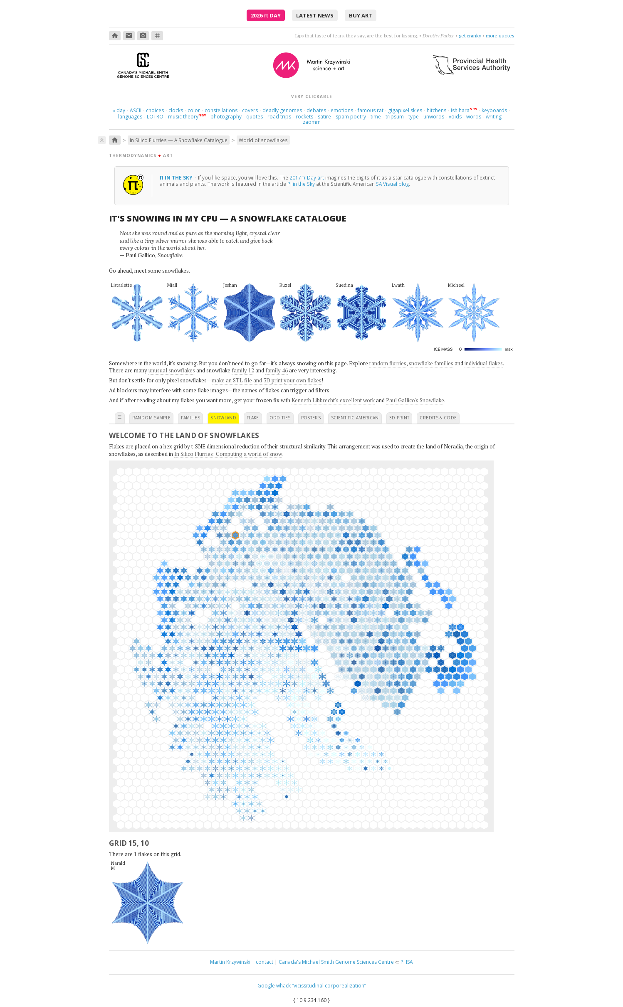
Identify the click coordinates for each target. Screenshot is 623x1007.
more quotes (500, 35)
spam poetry (351, 116)
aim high (471, 35)
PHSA (406, 961)
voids (455, 116)
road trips (279, 116)
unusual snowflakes (171, 370)
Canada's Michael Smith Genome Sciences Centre (336, 961)
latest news (315, 15)
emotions (342, 110)
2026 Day (266, 15)
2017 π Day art (306, 177)
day (119, 110)
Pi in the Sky (301, 183)
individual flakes (484, 363)
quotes (254, 116)
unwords (433, 116)
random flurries (387, 363)
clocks (175, 110)
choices (155, 110)
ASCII (135, 110)
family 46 (276, 370)
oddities (280, 418)
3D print (399, 418)
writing (494, 116)
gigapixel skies (405, 110)
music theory (183, 116)
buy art (360, 15)
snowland (223, 418)
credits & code (438, 418)
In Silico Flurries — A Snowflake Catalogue (178, 140)
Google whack (274, 985)
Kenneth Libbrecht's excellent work (333, 400)
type (413, 116)
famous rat (370, 110)
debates (316, 110)
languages (130, 116)
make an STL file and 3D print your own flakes (266, 380)
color (194, 110)
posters (311, 418)
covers (250, 110)
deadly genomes (282, 110)
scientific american (355, 418)
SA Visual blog (392, 183)
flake (253, 418)
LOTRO (155, 116)
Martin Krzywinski (230, 961)
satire (324, 116)
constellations (221, 110)
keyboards (494, 110)
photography (226, 116)
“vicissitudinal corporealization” (329, 985)
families (190, 418)
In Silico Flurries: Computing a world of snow (228, 454)
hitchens (436, 110)
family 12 (243, 370)
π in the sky (177, 177)
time (376, 116)
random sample (151, 418)
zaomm (312, 122)
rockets (304, 116)
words (473, 116)
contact (264, 961)
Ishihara (460, 110)
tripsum (395, 116)
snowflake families (431, 363)
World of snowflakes (263, 140)
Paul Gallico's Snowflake (415, 400)
